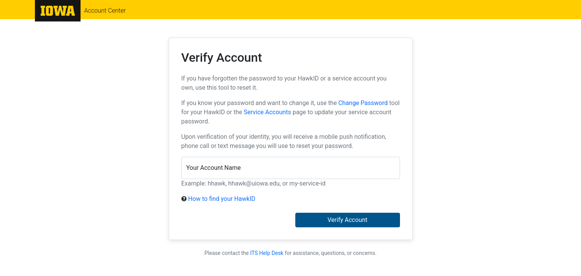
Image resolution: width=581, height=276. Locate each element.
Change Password (363, 103)
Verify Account (347, 219)
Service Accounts (267, 112)
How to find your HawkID (221, 198)
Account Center (105, 11)
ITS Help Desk (266, 253)
